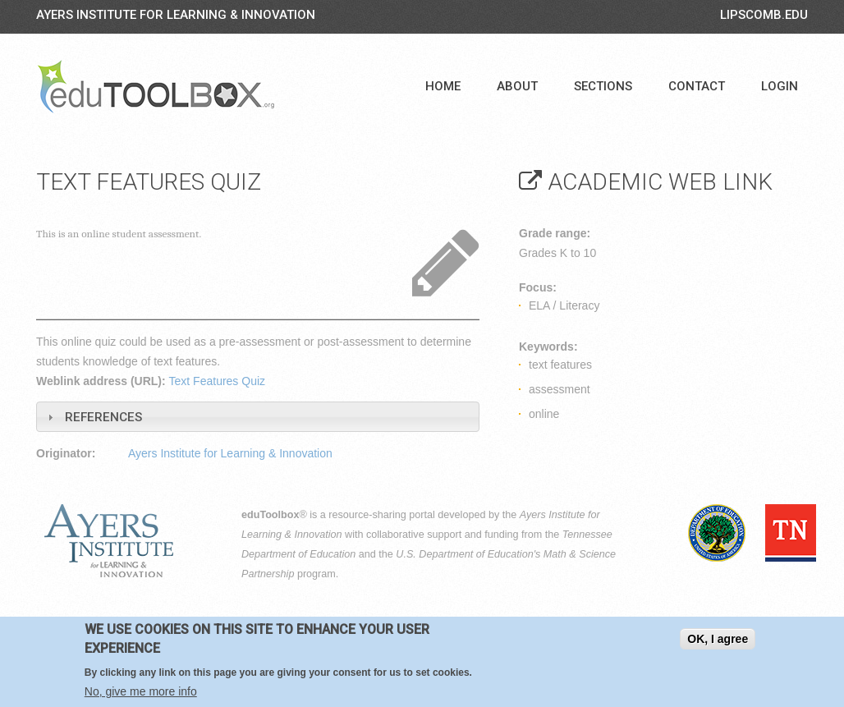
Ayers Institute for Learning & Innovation (175, 14)
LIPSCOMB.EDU (764, 14)
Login (779, 86)
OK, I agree (717, 639)
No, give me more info (141, 691)
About (517, 86)
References (103, 417)
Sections (603, 86)
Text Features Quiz (217, 381)
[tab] (257, 417)
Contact (696, 86)
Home (443, 86)
